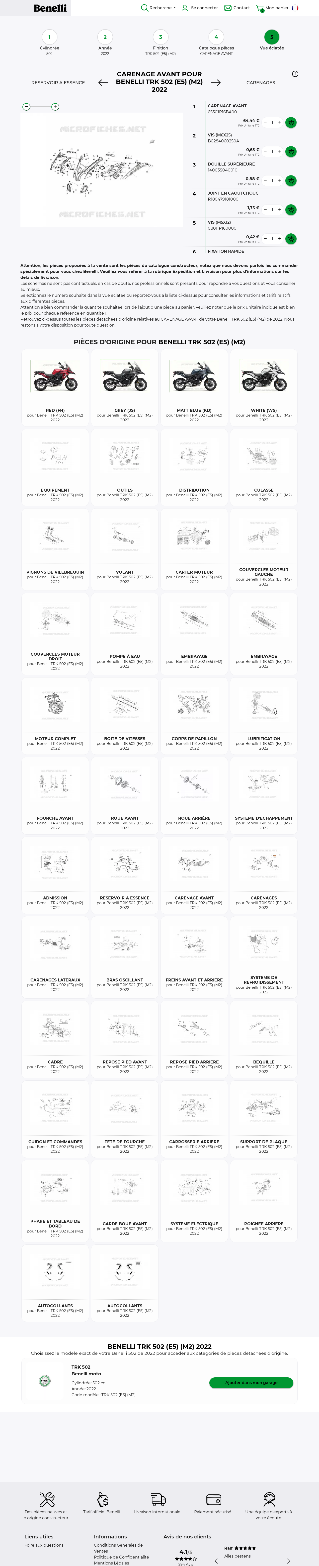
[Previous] (103, 82)
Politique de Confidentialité (121, 1557)
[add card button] (291, 122)
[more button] (279, 122)
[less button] (265, 122)
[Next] (216, 82)
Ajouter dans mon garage (251, 1382)
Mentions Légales (111, 1563)
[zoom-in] (55, 107)
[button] (295, 73)
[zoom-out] (26, 107)
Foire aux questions (44, 1545)
